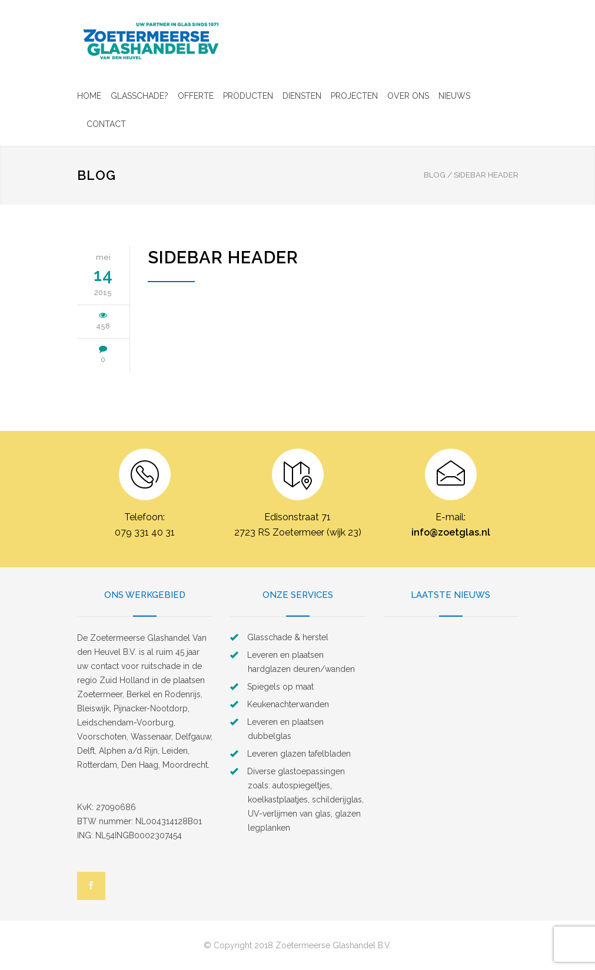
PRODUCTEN (248, 96)
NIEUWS (454, 96)
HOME (89, 96)
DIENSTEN (301, 96)
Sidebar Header (223, 257)
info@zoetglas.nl (450, 532)
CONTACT (106, 124)
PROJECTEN (354, 96)
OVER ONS (408, 96)
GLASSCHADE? (139, 96)
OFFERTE (196, 96)
